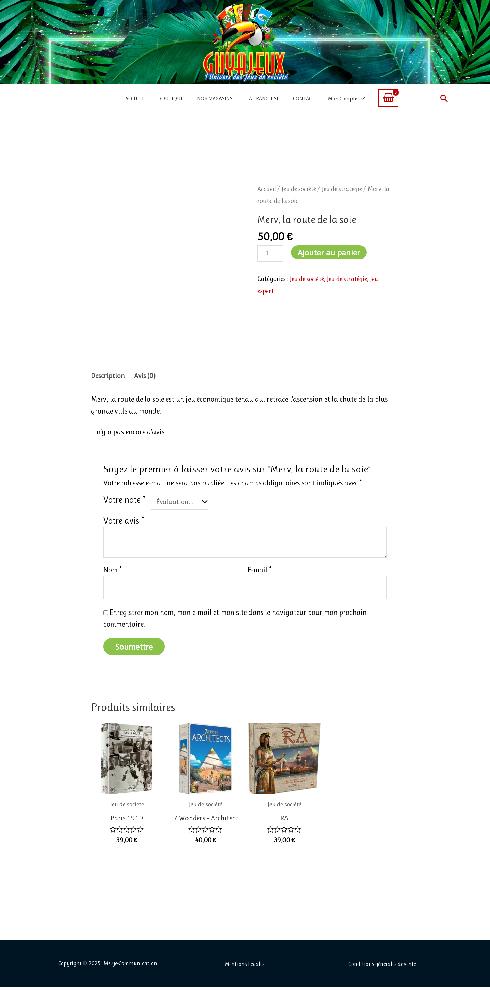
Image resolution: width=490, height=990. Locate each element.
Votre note (124, 500)
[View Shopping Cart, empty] (388, 98)
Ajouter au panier (330, 252)
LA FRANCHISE (262, 98)
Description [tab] (108, 376)
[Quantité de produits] (270, 253)
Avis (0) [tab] (145, 376)
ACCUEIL (135, 98)
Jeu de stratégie (346, 189)
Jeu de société (301, 189)
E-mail (260, 571)
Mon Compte (342, 98)
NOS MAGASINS (215, 98)
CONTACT (303, 98)
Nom (112, 571)
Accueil (267, 189)
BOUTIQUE (170, 98)
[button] (444, 98)
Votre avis (123, 522)
